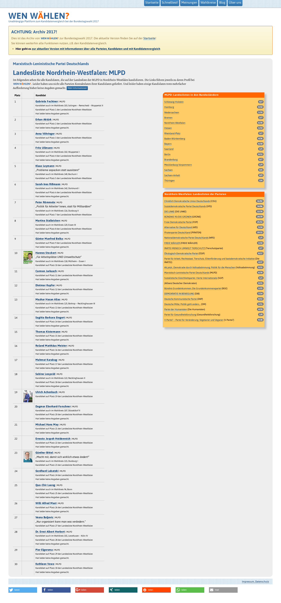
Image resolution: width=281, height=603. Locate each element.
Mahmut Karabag (46, 359)
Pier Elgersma (44, 549)
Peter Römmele (45, 202)
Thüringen (169, 180)
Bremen (168, 117)
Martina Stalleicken (47, 220)
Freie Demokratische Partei (178, 222)
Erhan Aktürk (43, 119)
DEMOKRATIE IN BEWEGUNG (179, 293)
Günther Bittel (44, 452)
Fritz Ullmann (44, 147)
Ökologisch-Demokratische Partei (181, 253)
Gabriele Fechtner (46, 101)
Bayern (168, 143)
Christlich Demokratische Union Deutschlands (187, 201)
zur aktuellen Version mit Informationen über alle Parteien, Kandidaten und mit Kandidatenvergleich (96, 48)
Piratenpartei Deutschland (177, 232)
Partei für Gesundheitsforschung (180, 314)
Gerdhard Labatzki (47, 470)
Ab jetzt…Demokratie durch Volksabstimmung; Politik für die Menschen (199, 267)
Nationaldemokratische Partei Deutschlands (186, 237)
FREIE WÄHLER (172, 243)
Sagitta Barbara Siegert (50, 317)
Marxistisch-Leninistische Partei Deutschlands (186, 272)
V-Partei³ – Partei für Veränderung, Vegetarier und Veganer (193, 320)
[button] (22, 590)
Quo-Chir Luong (45, 485)
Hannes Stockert (45, 252)
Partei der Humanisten (175, 309)
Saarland (168, 149)
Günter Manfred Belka (49, 238)
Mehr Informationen (77, 88)
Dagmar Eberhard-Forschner (53, 406)
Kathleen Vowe (44, 563)
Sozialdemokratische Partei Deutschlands (185, 206)
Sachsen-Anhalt (172, 175)
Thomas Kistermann (47, 331)
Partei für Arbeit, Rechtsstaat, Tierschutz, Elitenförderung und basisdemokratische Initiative (209, 258)
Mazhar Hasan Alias (47, 299)
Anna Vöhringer (45, 133)
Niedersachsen (171, 112)
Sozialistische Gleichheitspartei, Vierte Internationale (190, 278)
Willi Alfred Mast (46, 503)
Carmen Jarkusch (46, 271)
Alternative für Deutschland (178, 227)
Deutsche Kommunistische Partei (180, 299)
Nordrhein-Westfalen (174, 122)
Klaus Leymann (44, 165)
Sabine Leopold (45, 373)
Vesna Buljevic (44, 517)
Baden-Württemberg (174, 138)
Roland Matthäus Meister (51, 345)
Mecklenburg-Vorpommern (178, 164)
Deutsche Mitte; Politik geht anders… (182, 304)
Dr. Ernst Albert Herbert (50, 531)
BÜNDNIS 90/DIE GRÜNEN (177, 216)
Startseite (149, 38)
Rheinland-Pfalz (172, 133)
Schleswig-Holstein (174, 102)
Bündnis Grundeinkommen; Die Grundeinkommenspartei (192, 288)
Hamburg (169, 107)
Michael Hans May (47, 424)
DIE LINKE (169, 211)
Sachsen (168, 170)
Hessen (168, 128)
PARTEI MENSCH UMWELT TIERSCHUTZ (184, 248)
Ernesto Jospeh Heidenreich (52, 438)
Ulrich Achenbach (46, 392)
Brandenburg (171, 159)
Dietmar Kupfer (45, 285)
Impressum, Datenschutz (255, 581)
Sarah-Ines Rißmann (47, 184)
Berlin (167, 154)
